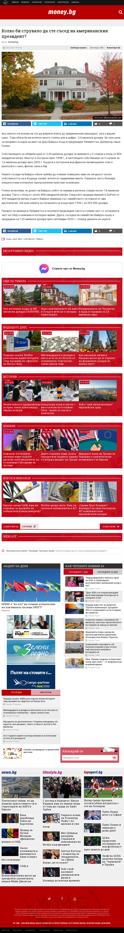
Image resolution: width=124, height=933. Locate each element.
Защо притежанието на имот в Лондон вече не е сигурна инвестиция (60, 311)
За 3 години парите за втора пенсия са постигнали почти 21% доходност (29, 736)
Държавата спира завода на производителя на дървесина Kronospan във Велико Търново (101, 634)
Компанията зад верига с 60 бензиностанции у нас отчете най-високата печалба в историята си (101, 648)
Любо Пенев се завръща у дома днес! (111, 827)
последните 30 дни (108, 572)
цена (14, 239)
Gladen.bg (57, 930)
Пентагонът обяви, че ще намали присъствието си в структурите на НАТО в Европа (19, 805)
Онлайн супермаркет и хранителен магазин (41, 750)
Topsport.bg (44, 930)
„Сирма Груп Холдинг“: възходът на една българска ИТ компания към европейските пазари (97, 509)
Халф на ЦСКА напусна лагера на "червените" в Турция (112, 860)
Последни (16, 692)
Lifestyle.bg (30, 930)
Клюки (37, 2)
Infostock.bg (71, 930)
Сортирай (29, 527)
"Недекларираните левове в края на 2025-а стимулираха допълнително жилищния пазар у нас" (103, 581)
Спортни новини (49, 2)
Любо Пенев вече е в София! (111, 813)
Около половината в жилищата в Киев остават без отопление (20, 854)
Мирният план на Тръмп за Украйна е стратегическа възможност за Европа (97, 456)
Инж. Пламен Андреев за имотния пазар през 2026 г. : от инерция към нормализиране (103, 662)
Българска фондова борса (63, 2)
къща (8, 239)
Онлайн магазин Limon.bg (75, 2)
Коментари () (113, 48)
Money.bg (17, 930)
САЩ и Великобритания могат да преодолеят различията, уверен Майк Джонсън (19, 873)
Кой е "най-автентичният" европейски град (96, 406)
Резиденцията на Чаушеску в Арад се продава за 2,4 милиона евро (97, 311)
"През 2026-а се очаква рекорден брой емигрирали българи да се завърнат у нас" (101, 595)
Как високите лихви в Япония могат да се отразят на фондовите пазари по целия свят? (97, 359)
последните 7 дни (78, 572)
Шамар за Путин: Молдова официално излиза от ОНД (18, 836)
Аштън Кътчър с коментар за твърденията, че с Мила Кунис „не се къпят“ (62, 856)
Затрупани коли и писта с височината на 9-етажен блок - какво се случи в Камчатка (58, 409)
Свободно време (78, 48)
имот (20, 239)
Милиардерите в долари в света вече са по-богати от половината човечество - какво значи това (58, 359)
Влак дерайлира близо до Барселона (27, 819)
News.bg (5, 930)
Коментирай (109, 527)
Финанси (6, 610)
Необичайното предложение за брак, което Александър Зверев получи (22, 407)
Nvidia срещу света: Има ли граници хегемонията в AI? (59, 507)
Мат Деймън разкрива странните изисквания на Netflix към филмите (62, 838)
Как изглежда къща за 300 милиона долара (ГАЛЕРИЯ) (21, 310)
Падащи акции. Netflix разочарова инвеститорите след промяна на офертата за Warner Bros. (21, 359)
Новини (15, 2)
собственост (29, 239)
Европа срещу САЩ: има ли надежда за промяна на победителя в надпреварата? (22, 508)
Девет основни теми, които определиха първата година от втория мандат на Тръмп (59, 456)
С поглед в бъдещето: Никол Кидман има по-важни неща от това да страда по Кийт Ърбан (61, 805)
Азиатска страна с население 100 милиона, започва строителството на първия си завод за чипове (103, 622)
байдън (39, 239)
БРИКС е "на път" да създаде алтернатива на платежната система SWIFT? (28, 605)
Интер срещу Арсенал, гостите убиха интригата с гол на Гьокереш (101, 803)
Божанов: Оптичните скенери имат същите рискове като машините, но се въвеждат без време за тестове (21, 459)
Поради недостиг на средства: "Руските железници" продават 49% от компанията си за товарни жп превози (103, 609)
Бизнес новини (25, 2)
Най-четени (46, 692)
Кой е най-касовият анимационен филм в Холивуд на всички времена (61, 874)
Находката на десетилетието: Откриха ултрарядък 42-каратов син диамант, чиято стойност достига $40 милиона (30, 724)
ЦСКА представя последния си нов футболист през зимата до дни (102, 843)
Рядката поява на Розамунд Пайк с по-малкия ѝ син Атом (61, 821)
